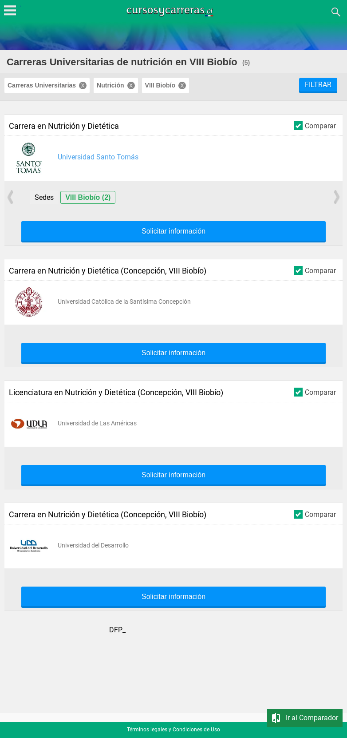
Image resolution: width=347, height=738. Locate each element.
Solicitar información (173, 231)
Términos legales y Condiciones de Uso (173, 729)
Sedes (44, 197)
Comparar (315, 125)
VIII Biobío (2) (87, 197)
